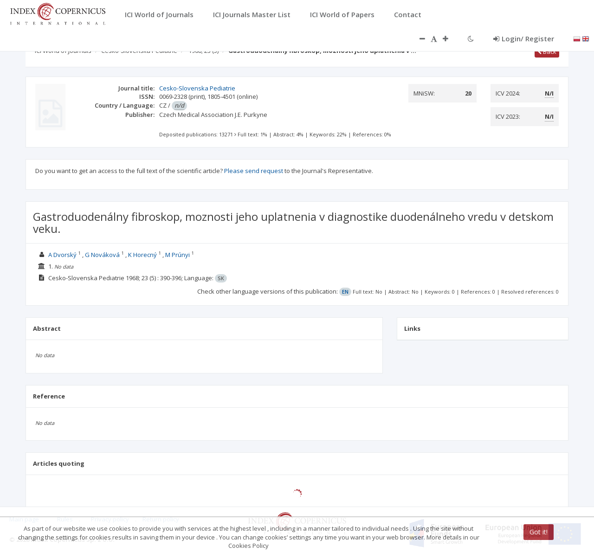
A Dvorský (62, 255)
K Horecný (142, 255)
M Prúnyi (177, 255)
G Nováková (102, 255)
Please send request (253, 171)
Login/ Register (523, 38)
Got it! (538, 531)
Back (546, 51)
